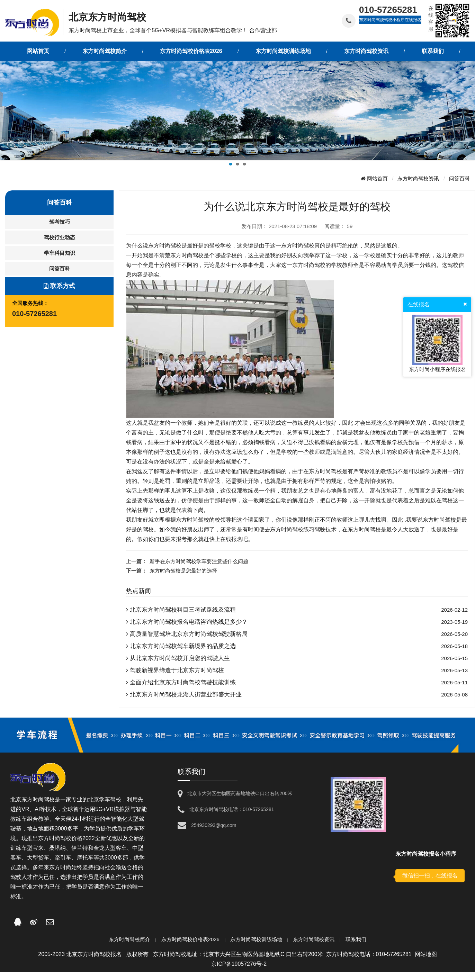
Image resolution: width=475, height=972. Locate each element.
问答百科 (459, 178)
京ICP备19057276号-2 (239, 963)
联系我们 (356, 939)
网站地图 (426, 954)
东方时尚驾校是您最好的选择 (183, 570)
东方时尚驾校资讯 (418, 178)
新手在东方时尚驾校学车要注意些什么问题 (199, 561)
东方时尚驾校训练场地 (256, 939)
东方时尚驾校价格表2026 (190, 939)
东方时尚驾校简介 (129, 939)
